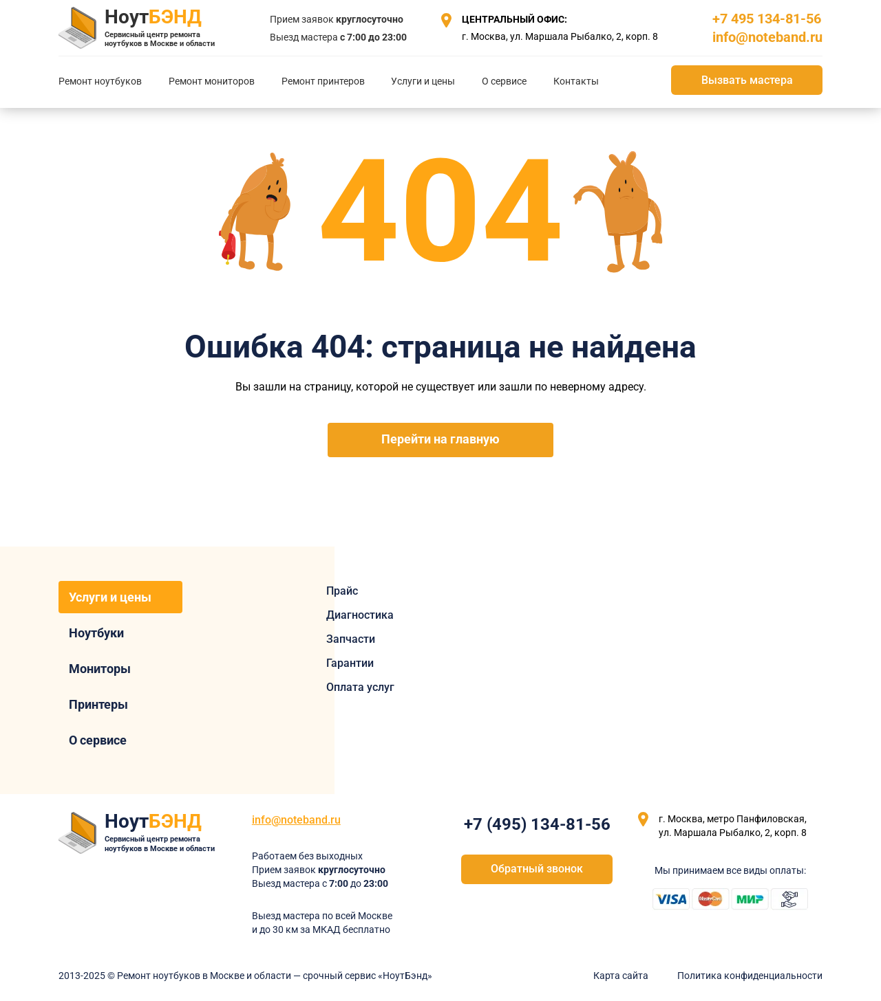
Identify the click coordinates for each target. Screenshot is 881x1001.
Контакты (576, 81)
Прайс (342, 590)
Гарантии (350, 663)
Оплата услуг (360, 687)
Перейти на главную (440, 439)
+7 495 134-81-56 (766, 18)
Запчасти (350, 639)
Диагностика (360, 615)
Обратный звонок (537, 868)
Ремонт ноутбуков (100, 81)
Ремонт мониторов (212, 81)
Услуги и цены (423, 81)
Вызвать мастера (747, 80)
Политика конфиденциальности (749, 975)
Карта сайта (620, 975)
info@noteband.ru (767, 37)
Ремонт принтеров (323, 81)
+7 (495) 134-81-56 (537, 824)
